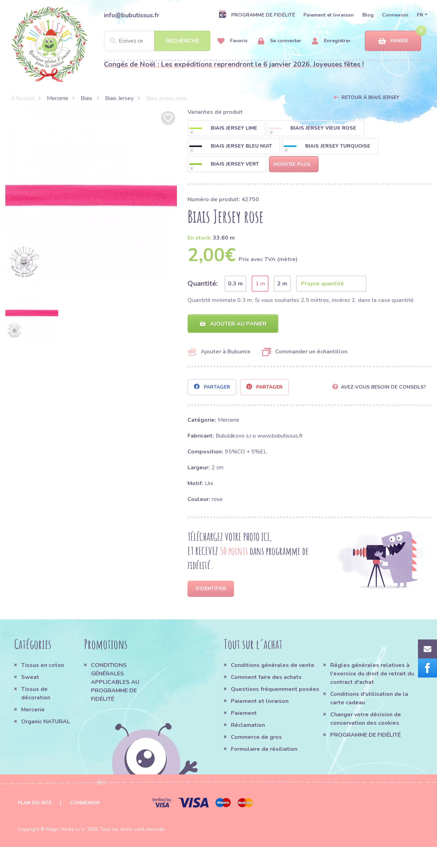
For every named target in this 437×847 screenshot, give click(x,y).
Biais (86, 98)
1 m (260, 284)
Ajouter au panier (232, 324)
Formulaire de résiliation (264, 749)
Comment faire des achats (266, 677)
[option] (91, 195)
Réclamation (248, 725)
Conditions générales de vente (272, 665)
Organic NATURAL (45, 721)
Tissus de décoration (35, 693)
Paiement (244, 713)
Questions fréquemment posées (275, 689)
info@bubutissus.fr (131, 15)
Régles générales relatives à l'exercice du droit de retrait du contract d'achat (372, 673)
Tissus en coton (42, 665)
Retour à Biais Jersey (370, 97)
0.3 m (235, 284)
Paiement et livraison (328, 15)
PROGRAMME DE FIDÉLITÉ (256, 14)
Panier (393, 41)
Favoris (232, 41)
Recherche (182, 41)
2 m (282, 284)
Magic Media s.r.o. (66, 829)
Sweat (30, 677)
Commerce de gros (256, 737)
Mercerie (57, 98)
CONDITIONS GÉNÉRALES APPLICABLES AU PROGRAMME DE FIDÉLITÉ (115, 682)
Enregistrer (331, 41)
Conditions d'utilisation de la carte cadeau (369, 698)
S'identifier (210, 588)
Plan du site (34, 802)
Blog (368, 15)
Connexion (395, 15)
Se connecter (279, 41)
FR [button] (420, 15)
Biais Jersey (119, 98)
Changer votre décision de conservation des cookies (365, 719)
